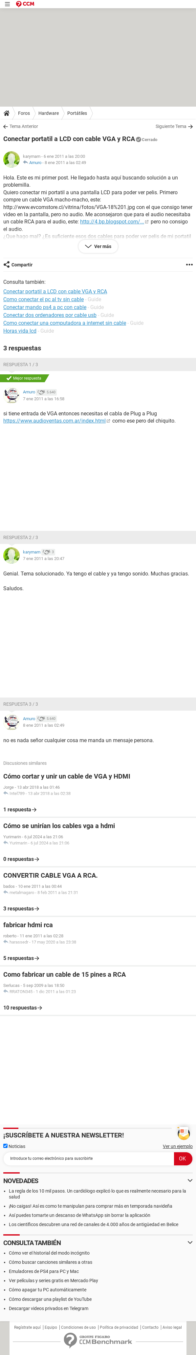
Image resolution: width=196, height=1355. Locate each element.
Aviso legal (172, 1327)
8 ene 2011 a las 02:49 (65, 162)
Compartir (22, 264)
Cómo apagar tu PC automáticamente (47, 1289)
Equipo (51, 1327)
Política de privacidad (119, 1327)
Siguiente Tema (171, 126)
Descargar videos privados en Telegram (48, 1308)
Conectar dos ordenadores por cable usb (50, 315)
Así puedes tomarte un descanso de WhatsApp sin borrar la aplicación (79, 1215)
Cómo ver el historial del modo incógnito (49, 1253)
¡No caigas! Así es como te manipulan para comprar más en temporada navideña (90, 1206)
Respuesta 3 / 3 (20, 704)
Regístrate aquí (27, 1327)
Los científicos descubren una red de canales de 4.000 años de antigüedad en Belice (93, 1224)
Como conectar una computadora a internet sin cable (64, 323)
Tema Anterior (24, 126)
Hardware (48, 113)
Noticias (14, 1146)
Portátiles (77, 113)
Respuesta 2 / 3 (20, 537)
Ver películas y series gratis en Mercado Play (53, 1280)
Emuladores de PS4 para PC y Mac (44, 1271)
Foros (24, 113)
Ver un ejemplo (178, 1146)
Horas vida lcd (19, 331)
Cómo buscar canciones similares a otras (50, 1262)
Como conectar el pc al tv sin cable (43, 299)
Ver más (102, 246)
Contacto (150, 1327)
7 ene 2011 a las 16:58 (43, 398)
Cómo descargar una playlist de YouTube (50, 1299)
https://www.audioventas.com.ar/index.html (54, 421)
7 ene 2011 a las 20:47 (43, 558)
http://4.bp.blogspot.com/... (112, 222)
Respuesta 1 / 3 (20, 364)
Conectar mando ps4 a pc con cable (44, 307)
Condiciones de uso (78, 1327)
